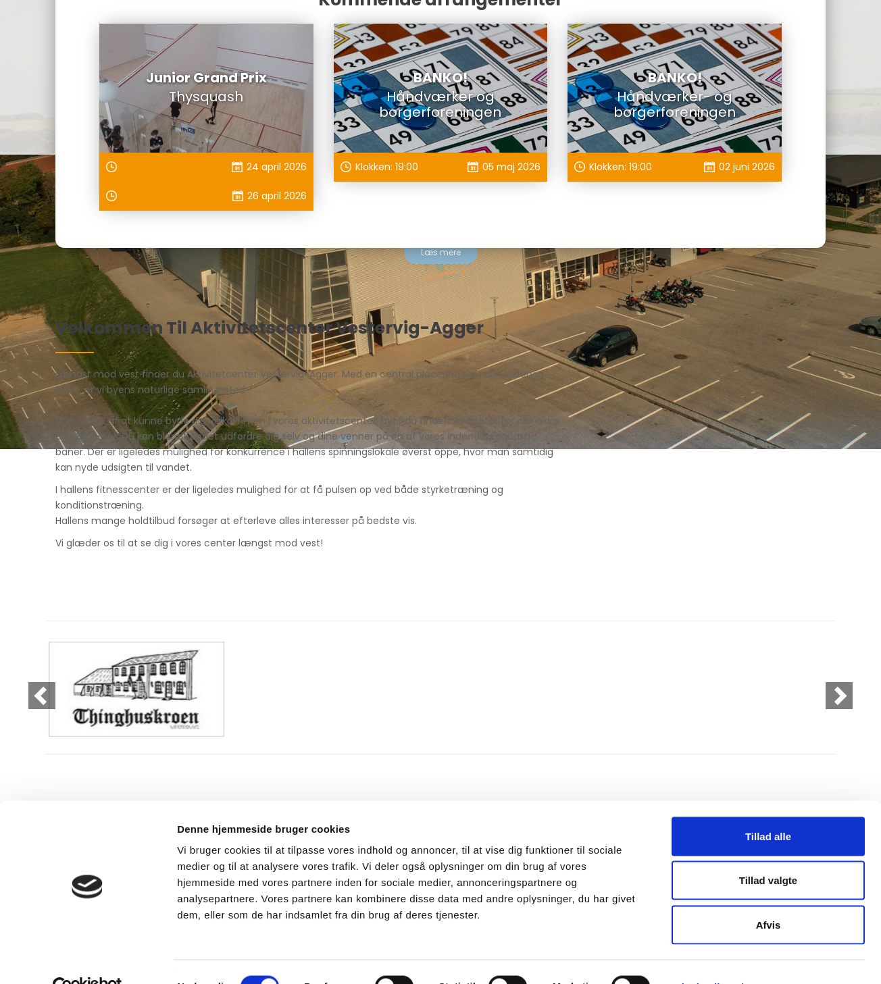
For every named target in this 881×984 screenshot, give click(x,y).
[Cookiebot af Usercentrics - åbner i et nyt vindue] (87, 958)
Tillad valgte (768, 851)
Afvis (768, 895)
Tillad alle (768, 806)
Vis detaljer (702, 957)
